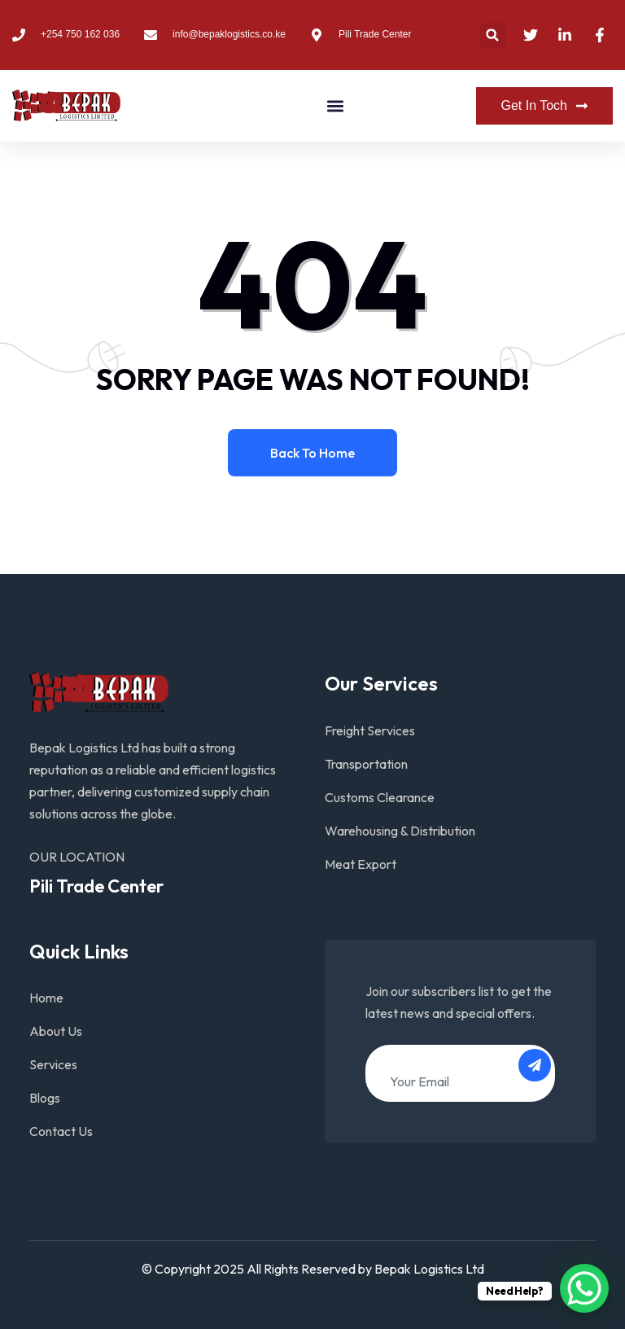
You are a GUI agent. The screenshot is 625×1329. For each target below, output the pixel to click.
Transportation (366, 764)
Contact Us (61, 1131)
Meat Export (360, 864)
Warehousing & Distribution (400, 830)
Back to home (312, 453)
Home (46, 997)
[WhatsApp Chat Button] (584, 1288)
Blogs (44, 1098)
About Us (55, 1031)
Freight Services (370, 730)
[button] (492, 35)
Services (53, 1064)
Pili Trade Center (96, 886)
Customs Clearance (380, 797)
